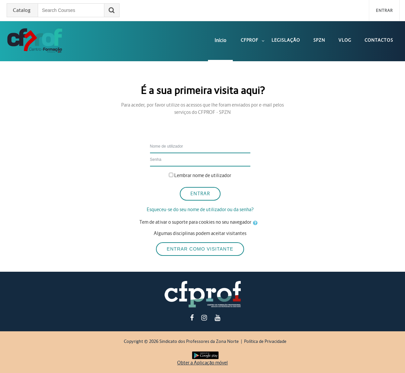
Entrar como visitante (200, 249)
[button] (256, 223)
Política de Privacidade (265, 341)
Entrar (384, 10)
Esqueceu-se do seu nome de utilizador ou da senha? (200, 209)
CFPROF (249, 40)
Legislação (286, 40)
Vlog (344, 40)
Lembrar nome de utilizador (202, 175)
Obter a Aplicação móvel (202, 363)
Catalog (21, 10)
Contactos (379, 40)
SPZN (319, 40)
